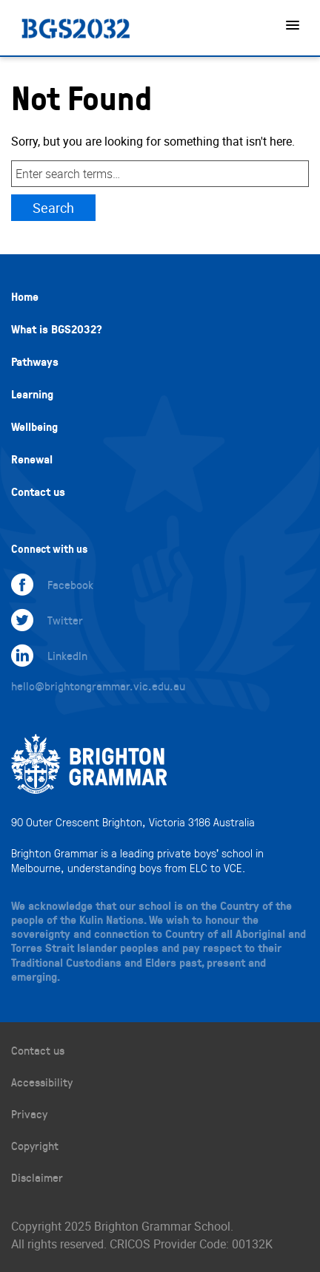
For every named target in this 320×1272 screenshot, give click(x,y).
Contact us (38, 491)
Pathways (35, 361)
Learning (32, 394)
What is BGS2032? (56, 329)
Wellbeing (34, 426)
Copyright (35, 1145)
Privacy (29, 1113)
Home (25, 296)
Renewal (32, 459)
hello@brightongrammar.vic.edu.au (98, 685)
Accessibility (42, 1081)
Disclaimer (37, 1177)
